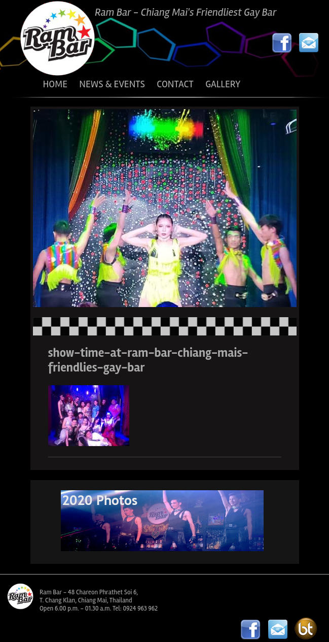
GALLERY (222, 84)
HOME (55, 84)
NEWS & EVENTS (112, 84)
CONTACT (175, 84)
